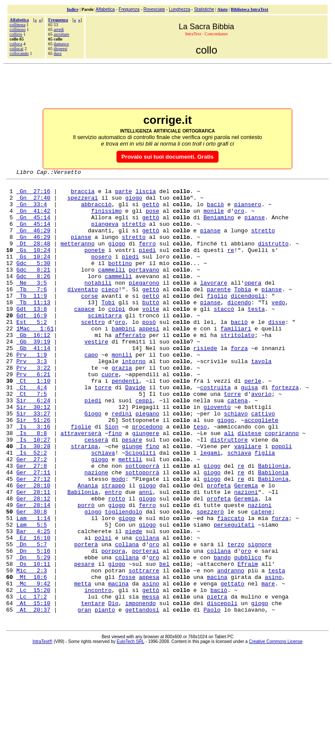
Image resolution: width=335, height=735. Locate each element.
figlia (265, 509)
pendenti (125, 422)
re (230, 265)
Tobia (242, 312)
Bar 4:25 (33, 603)
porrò (86, 571)
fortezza (285, 430)
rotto (116, 564)
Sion (111, 477)
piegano (147, 462)
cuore (109, 415)
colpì (116, 336)
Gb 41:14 (33, 383)
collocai (17, 48)
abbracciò (96, 210)
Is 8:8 (31, 485)
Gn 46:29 (33, 242)
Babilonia (273, 524)
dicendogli (248, 320)
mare (268, 666)
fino (115, 485)
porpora (113, 626)
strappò (113, 548)
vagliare (247, 501)
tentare (93, 689)
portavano (144, 289)
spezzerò (210, 579)
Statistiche (204, 9)
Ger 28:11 (33, 556)
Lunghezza (179, 9)
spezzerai (82, 203)
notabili (97, 305)
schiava (103, 509)
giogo (133, 203)
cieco (109, 312)
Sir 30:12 (33, 454)
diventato (82, 312)
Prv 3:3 (31, 399)
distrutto (273, 258)
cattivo (263, 462)
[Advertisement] (167, 86)
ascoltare (61, 34)
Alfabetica (105, 9)
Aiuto (222, 9)
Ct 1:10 (33, 422)
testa (256, 336)
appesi (149, 360)
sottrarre (144, 650)
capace (84, 336)
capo (91, 391)
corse (89, 320)
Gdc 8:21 (33, 289)
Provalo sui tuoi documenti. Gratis (167, 156)
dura (58, 53)
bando (222, 634)
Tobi (108, 328)
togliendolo (123, 579)
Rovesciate (154, 9)
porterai (145, 626)
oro (239, 218)
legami (210, 509)
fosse (126, 658)
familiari (235, 360)
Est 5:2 (31, 352)
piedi (147, 265)
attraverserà (81, 485)
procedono (147, 477)
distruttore (229, 493)
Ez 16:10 (33, 611)
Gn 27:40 (33, 203)
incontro (97, 673)
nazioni (246, 556)
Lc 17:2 (31, 681)
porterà (86, 619)
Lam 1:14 (33, 587)
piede (133, 603)
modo (118, 540)
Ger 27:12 (33, 540)
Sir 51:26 (33, 469)
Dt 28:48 (33, 258)
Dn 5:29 (33, 634)
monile (213, 218)
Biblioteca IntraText (249, 9)
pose (152, 218)
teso (200, 477)
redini (122, 462)
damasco (61, 43)
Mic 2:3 (31, 650)
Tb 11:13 (33, 328)
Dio (113, 689)
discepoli (222, 689)
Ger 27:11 (33, 532)
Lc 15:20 (33, 673)
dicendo (239, 328)
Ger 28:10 (33, 548)
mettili (130, 517)
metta (82, 666)
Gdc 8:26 (33, 297)
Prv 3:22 (33, 407)
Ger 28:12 (33, 564)
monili (122, 391)
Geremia (246, 548)
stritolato (237, 367)
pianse (254, 226)
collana (147, 611)
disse (276, 352)
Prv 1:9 (31, 391)
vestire (96, 375)
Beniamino (218, 226)
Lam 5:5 (31, 595)
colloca (16, 43)
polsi (103, 611)
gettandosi (142, 697)
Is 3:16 (33, 477)
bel (164, 642)
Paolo (212, 697)
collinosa (17, 24)
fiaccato (230, 587)
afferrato (130, 367)
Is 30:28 (33, 501)
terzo (235, 619)
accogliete (261, 469)
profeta (219, 548)
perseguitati (234, 595)
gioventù (216, 454)
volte (150, 336)
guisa (249, 430)
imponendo (140, 689)
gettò (150, 210)
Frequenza (129, 9)
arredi (59, 29)
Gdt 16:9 (31, 344)
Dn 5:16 (33, 626)
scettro (93, 352)
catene (261, 579)
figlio (217, 320)
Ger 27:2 (31, 517)
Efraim (248, 642)
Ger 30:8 (31, 579)
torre (103, 430)
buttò (150, 328)
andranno (230, 650)
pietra (217, 681)
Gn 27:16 (33, 195)
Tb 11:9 (31, 320)
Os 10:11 (33, 642)
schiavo (236, 462)
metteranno (78, 258)
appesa (149, 658)
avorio (261, 438)
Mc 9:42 (33, 666)
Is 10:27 (33, 493)
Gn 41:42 (33, 218)
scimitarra (105, 344)
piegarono (144, 305)
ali (229, 485)
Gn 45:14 (33, 226)
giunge (132, 501)
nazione (96, 532)
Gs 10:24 (33, 265)
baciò (215, 210)
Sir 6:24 (33, 446)
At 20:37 (33, 697)
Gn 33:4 (31, 210)
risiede (205, 383)
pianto (105, 697)
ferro (147, 258)
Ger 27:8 (31, 524)
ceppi (143, 446)
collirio (16, 34)
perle (252, 422)
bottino (120, 281)
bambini (124, 360)
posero (101, 273)
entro (113, 556)
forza (239, 383)
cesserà (96, 493)
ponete (94, 265)
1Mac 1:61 (35, 360)
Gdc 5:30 (33, 281)
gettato (233, 666)
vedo (278, 328)
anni (145, 556)
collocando (19, 53)
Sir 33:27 (33, 462)
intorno (134, 399)
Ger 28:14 (33, 571)
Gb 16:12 (33, 367)
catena (237, 446)
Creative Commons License (276, 729)
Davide (135, 430)
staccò (224, 336)
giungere (145, 485)
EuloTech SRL (130, 729)
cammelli (111, 289)
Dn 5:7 (31, 619)
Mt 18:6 (31, 658)
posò (149, 352)
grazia (122, 407)
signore (260, 619)
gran (84, 697)
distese (250, 485)
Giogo (92, 462)
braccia (83, 195)
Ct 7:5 (31, 438)
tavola (261, 399)
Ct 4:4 (31, 430)
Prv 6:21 (33, 415)
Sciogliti (140, 509)
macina (217, 658)
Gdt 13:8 (31, 336)
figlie (81, 477)
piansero (247, 210)
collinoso (18, 29)
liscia (145, 195)
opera (252, 305)
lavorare (213, 305)
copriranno (282, 485)
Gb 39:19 (33, 375)
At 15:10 (33, 689)
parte (123, 195)
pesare (132, 493)
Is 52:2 (31, 509)
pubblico (247, 634)
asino (273, 658)
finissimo (106, 218)
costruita (215, 430)
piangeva (104, 234)
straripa (84, 501)
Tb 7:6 (31, 312)
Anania (88, 548)
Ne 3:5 (31, 305)
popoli (282, 501)
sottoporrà (142, 524)
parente (219, 312)
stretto (134, 234)
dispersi (60, 48)
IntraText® (43, 729)
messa (150, 681)
